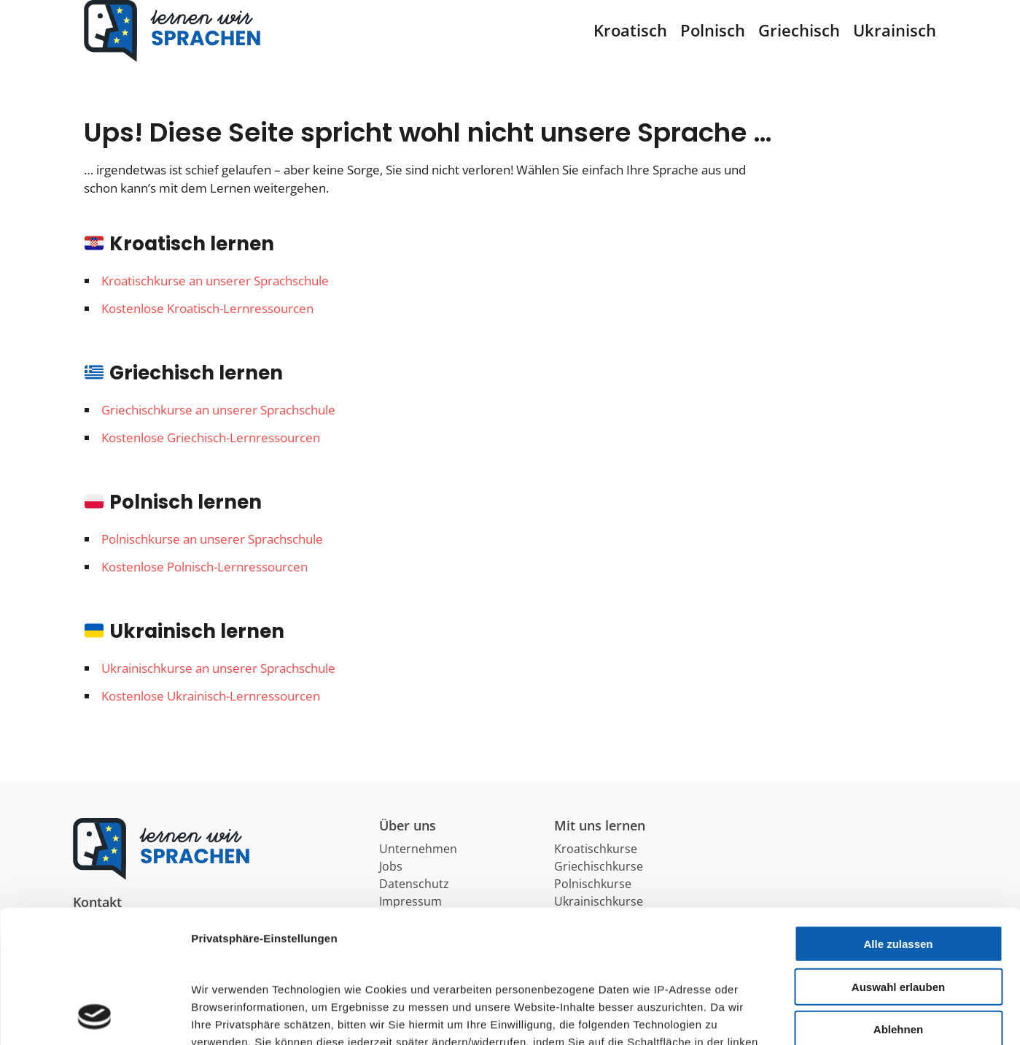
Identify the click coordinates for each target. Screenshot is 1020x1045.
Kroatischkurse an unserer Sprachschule (215, 301)
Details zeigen (632, 1016)
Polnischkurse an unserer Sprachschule (212, 560)
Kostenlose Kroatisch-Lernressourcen (207, 329)
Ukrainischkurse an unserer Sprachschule (218, 689)
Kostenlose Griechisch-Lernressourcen (210, 458)
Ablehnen (898, 905)
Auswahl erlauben (898, 862)
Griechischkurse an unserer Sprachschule (218, 431)
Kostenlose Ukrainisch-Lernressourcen (210, 717)
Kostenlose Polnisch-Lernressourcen (204, 587)
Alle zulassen (898, 820)
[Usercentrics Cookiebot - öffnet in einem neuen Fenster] (94, 1016)
